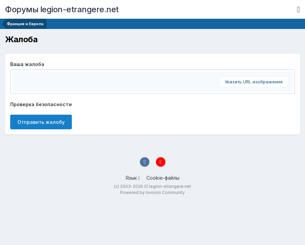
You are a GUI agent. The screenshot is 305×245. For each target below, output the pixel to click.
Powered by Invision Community (152, 192)
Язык (133, 178)
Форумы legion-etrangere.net (62, 9)
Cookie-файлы (162, 178)
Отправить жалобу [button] (41, 122)
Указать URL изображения (254, 81)
